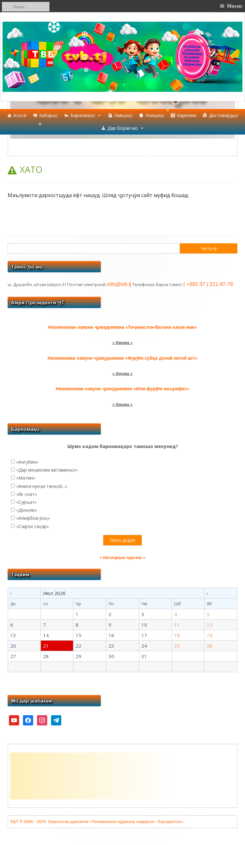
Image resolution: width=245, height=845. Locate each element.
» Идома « (122, 342)
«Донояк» (26, 510)
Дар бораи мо (126, 128)
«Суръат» (26, 502)
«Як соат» (26, 494)
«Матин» (25, 478)
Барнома (186, 115)
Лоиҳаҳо (154, 115)
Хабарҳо (48, 115)
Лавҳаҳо (123, 115)
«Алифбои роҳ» (33, 518)
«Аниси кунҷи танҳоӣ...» (41, 486)
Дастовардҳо (223, 115)
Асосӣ (19, 115)
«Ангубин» (27, 462)
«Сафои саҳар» (32, 526)
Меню (234, 6)
